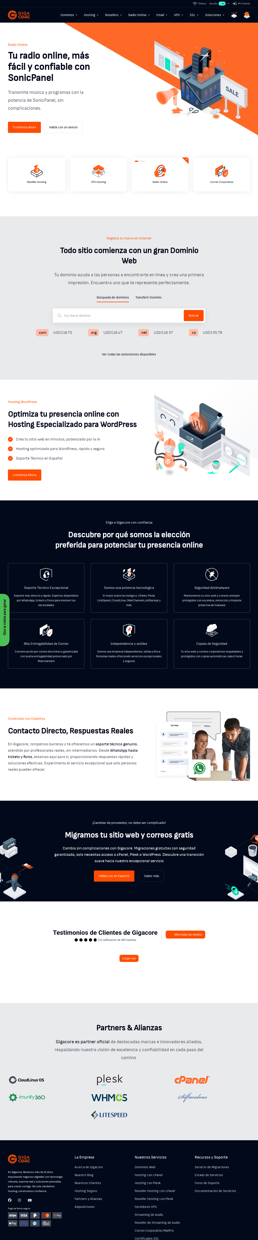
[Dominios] (69, 15)
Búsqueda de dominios (113, 286)
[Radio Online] (139, 15)
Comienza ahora (24, 116)
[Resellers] (113, 15)
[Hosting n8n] (234, 15)
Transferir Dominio (148, 286)
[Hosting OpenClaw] (247, 15)
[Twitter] (20, 1189)
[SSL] (194, 15)
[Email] (162, 15)
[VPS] (179, 15)
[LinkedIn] (30, 1189)
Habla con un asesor (63, 116)
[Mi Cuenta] (240, 3)
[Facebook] (10, 1189)
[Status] (200, 3)
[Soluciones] (215, 15)
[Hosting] (91, 15)
